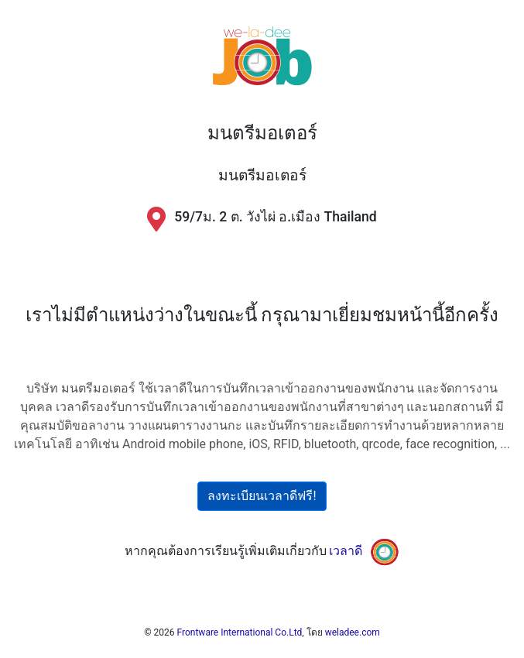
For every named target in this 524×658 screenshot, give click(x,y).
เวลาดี (345, 550)
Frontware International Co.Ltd (240, 632)
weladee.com (352, 632)
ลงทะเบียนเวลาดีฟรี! (261, 495)
